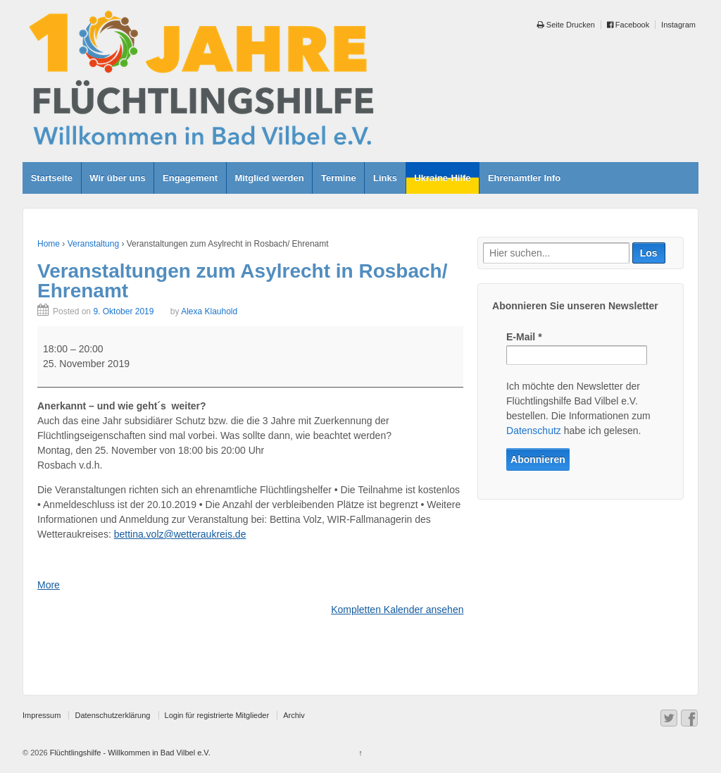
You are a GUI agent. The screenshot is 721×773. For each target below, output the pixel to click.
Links (385, 178)
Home (48, 244)
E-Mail (524, 336)
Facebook (628, 24)
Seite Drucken (566, 24)
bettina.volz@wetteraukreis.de (180, 534)
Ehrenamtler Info (524, 178)
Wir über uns (117, 178)
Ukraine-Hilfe (442, 178)
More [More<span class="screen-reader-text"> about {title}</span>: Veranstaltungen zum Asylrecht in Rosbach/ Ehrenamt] (48, 584)
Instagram (678, 24)
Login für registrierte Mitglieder (217, 715)
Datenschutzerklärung (112, 715)
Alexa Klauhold (209, 311)
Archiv (294, 715)
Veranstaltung (93, 244)
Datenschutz (533, 430)
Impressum (42, 715)
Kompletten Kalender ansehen (397, 609)
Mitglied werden (268, 178)
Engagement (190, 178)
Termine (338, 178)
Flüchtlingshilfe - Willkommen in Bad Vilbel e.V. (129, 752)
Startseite (52, 178)
